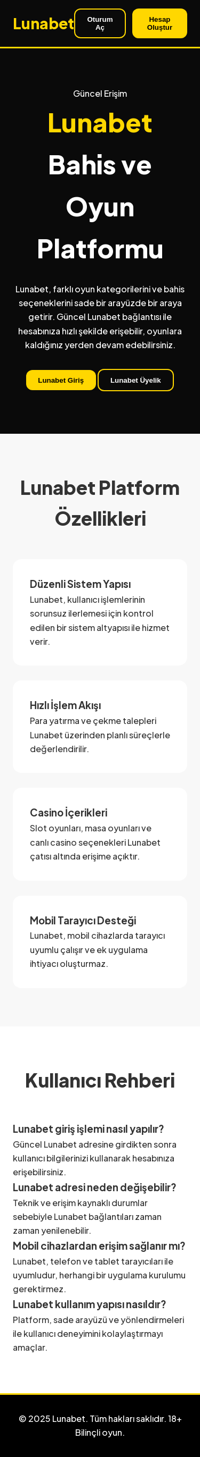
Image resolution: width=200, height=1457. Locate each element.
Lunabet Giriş (61, 380)
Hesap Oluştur (159, 23)
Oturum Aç (100, 23)
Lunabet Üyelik (135, 380)
